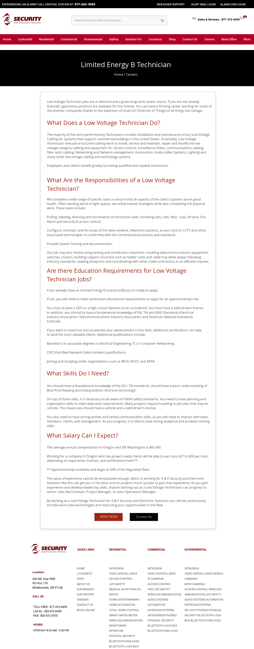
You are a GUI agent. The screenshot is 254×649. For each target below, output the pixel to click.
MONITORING (117, 626)
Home (118, 74)
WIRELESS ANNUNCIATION (126, 620)
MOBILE (218, 574)
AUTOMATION (156, 605)
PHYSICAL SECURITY (122, 636)
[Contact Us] (144, 517)
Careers (132, 74)
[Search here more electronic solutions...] (114, 20)
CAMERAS (191, 579)
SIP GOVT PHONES (197, 610)
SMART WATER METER (123, 615)
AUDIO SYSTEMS (158, 600)
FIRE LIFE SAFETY (159, 589)
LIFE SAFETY (213, 594)
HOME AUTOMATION (122, 605)
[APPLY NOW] (108, 517)
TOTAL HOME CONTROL (124, 610)
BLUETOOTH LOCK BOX (124, 646)
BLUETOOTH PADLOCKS (124, 641)
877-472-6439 (230, 19)
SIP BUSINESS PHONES (162, 615)
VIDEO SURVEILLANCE (123, 574)
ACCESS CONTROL (121, 579)
